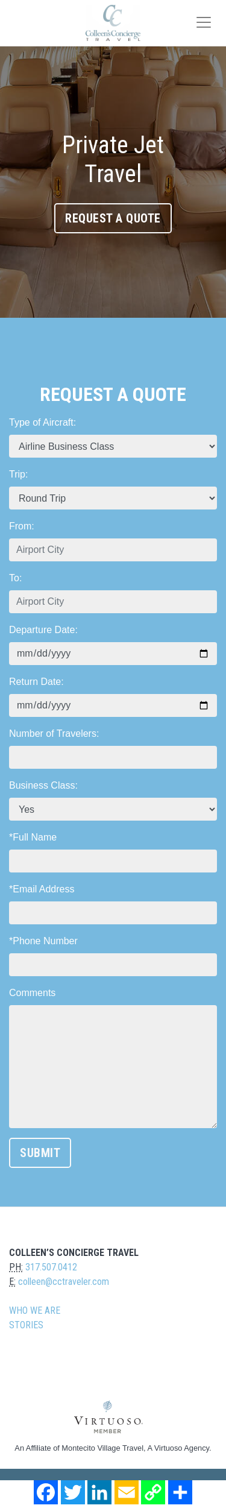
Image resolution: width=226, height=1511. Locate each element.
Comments (32, 993)
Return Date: (36, 682)
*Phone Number (43, 941)
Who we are (34, 1310)
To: (15, 578)
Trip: (18, 474)
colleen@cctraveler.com (63, 1281)
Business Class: (43, 785)
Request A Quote (113, 218)
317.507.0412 (51, 1267)
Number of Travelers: (54, 733)
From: (21, 526)
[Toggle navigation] (203, 22)
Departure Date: (43, 630)
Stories (26, 1325)
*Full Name (33, 837)
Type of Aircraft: (42, 422)
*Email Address (42, 889)
